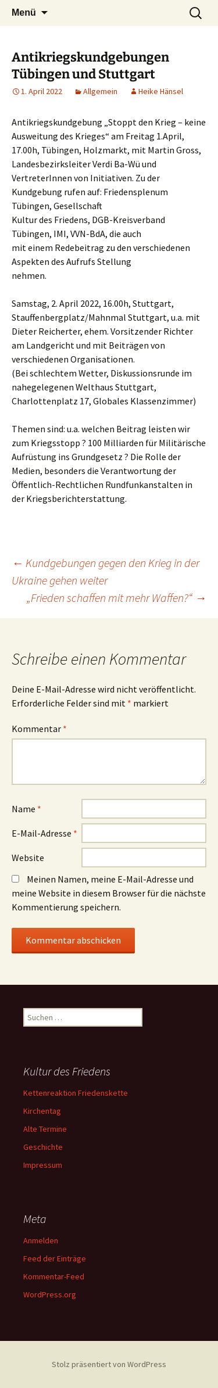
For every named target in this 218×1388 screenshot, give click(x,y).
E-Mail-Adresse (44, 833)
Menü (24, 12)
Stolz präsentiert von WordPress (109, 1364)
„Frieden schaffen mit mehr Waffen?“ (116, 597)
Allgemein (100, 91)
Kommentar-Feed (53, 1276)
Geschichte (43, 1147)
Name (26, 809)
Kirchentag (42, 1111)
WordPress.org (49, 1294)
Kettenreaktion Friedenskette (75, 1093)
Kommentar (39, 728)
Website (28, 857)
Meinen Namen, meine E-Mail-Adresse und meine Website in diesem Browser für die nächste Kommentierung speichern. (109, 893)
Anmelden (40, 1240)
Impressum (42, 1165)
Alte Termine (45, 1129)
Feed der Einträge (54, 1258)
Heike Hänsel (160, 91)
